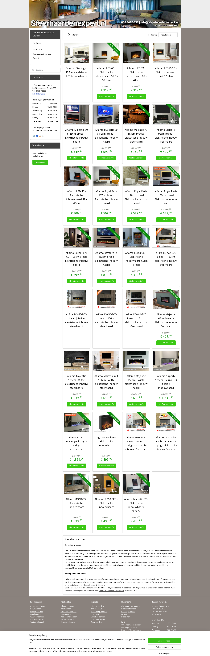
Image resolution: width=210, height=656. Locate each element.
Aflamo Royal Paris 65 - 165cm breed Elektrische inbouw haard (76, 258)
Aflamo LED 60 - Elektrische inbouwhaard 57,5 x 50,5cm (106, 74)
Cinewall (68, 559)
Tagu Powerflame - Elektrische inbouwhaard (106, 441)
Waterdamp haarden (69, 617)
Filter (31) (73, 34)
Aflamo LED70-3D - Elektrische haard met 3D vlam (166, 72)
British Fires (95, 614)
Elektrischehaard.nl (68, 619)
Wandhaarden (35, 614)
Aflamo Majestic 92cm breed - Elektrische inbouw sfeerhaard (166, 135)
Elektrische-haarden (68, 622)
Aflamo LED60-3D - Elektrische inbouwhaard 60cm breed (136, 258)
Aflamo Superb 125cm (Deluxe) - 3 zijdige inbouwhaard (166, 381)
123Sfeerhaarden (37, 617)
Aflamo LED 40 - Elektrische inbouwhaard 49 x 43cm (76, 197)
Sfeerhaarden (96, 622)
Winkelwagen (40, 162)
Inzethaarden (66, 609)
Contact (36, 58)
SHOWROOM (38, 49)
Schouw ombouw (67, 606)
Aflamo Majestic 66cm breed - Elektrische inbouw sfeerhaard (166, 320)
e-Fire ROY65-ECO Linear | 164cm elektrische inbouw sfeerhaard (76, 320)
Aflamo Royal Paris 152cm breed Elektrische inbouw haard (166, 197)
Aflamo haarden (97, 606)
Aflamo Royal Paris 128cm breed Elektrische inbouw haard (136, 197)
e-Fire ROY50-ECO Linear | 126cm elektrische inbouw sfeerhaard (106, 320)
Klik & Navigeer (38, 94)
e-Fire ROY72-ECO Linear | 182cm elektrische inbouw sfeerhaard (166, 258)
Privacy (124, 614)
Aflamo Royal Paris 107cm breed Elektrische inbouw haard (106, 197)
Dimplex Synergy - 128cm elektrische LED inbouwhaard (76, 72)
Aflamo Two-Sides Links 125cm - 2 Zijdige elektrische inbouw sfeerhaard (136, 443)
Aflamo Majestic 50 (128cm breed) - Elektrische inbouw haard (76, 135)
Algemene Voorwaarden (130, 606)
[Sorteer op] (168, 34)
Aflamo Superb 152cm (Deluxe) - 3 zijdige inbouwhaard (76, 443)
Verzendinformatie (128, 609)
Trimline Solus (96, 609)
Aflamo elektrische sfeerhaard (111, 590)
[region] (87, 645)
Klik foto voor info (106, 96)
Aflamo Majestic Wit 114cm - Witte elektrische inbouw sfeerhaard (106, 381)
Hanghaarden (35, 609)
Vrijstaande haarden (68, 611)
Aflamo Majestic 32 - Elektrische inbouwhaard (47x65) (136, 505)
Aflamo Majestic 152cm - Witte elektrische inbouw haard (136, 381)
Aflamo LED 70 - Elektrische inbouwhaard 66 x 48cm (136, 74)
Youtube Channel (37, 622)
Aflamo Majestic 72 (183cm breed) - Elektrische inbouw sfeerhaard (136, 135)
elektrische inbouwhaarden (150, 556)
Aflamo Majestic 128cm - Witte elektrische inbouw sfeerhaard (76, 381)
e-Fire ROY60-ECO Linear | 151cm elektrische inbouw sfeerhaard (136, 320)
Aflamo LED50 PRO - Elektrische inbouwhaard (106, 503)
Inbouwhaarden (36, 611)
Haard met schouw (37, 606)
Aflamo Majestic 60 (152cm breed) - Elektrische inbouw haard (106, 135)
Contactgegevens (128, 611)
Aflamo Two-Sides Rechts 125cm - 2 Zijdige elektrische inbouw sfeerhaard (166, 443)
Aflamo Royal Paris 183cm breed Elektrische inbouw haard (106, 258)
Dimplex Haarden (98, 617)
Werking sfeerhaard (129, 627)
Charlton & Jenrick (98, 619)
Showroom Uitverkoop (42, 54)
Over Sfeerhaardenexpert (131, 625)
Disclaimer (125, 617)
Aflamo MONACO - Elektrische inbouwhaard (76, 503)
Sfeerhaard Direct (37, 619)
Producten (37, 43)
